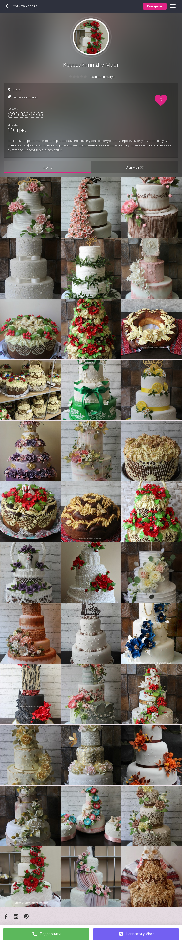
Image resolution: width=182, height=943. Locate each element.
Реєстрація (155, 6)
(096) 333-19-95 (25, 114)
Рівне (17, 90)
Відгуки (134, 167)
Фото (47, 167)
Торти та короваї (25, 97)
